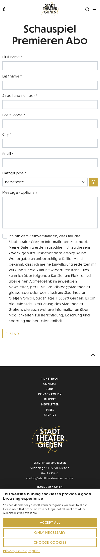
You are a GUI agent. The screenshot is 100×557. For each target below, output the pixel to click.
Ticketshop (50, 378)
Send (12, 334)
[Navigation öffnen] (95, 9)
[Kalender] (14, 9)
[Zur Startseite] (50, 9)
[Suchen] (88, 9)
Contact (50, 383)
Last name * (12, 76)
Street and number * (19, 95)
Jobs (50, 389)
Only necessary (50, 532)
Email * (8, 154)
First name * (12, 57)
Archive (50, 414)
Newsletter (50, 404)
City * (6, 134)
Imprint (50, 399)
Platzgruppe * (14, 173)
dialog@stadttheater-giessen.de (50, 478)
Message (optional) (19, 192)
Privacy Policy (50, 394)
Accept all (50, 522)
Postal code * (13, 115)
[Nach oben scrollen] (93, 354)
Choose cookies (50, 542)
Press (50, 409)
